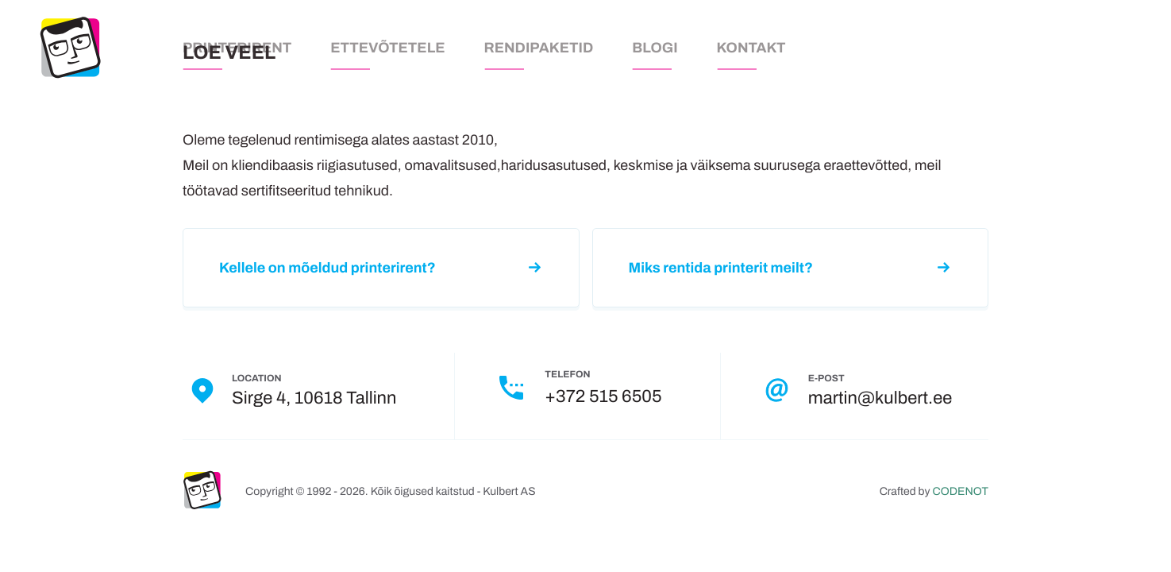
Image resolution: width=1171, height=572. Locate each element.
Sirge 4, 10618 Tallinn (314, 398)
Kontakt (751, 48)
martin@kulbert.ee (880, 398)
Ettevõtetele (387, 48)
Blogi (654, 48)
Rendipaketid (539, 48)
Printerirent (237, 48)
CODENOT (960, 491)
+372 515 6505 (603, 396)
